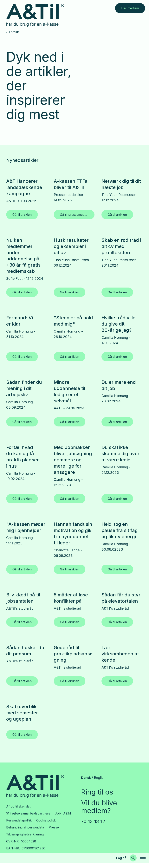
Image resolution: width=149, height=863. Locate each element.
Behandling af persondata (25, 827)
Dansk (86, 778)
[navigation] (143, 857)
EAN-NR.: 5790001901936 (25, 848)
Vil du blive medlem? (99, 807)
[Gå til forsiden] (38, 15)
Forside (14, 32)
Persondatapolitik (19, 820)
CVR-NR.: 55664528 (21, 841)
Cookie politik (46, 820)
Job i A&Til (63, 813)
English (99, 777)
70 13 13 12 (93, 821)
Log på (121, 858)
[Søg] (133, 857)
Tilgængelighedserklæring (25, 834)
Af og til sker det (18, 806)
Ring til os (97, 792)
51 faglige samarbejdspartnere (28, 813)
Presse (54, 827)
